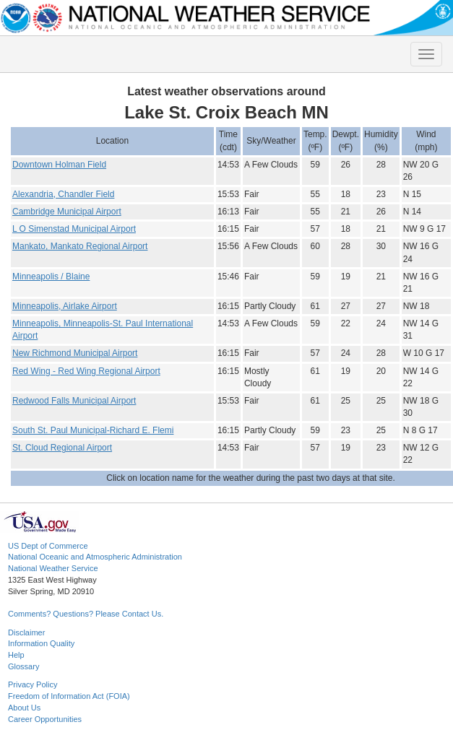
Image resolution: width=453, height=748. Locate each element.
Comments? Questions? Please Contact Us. (85, 613)
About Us (24, 707)
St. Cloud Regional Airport (62, 448)
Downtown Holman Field (59, 165)
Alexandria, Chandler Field (63, 194)
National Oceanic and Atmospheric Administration (95, 556)
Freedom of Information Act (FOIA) (69, 696)
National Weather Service (53, 568)
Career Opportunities (45, 719)
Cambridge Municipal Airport (66, 211)
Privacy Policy (32, 684)
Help (16, 655)
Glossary (23, 666)
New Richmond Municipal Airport (74, 353)
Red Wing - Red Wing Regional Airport (86, 371)
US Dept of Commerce (48, 546)
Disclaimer (26, 632)
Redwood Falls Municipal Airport (74, 401)
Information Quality (41, 643)
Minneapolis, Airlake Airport (64, 306)
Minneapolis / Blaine (51, 276)
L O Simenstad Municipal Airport (74, 229)
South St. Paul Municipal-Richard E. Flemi (92, 430)
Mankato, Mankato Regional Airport (79, 246)
